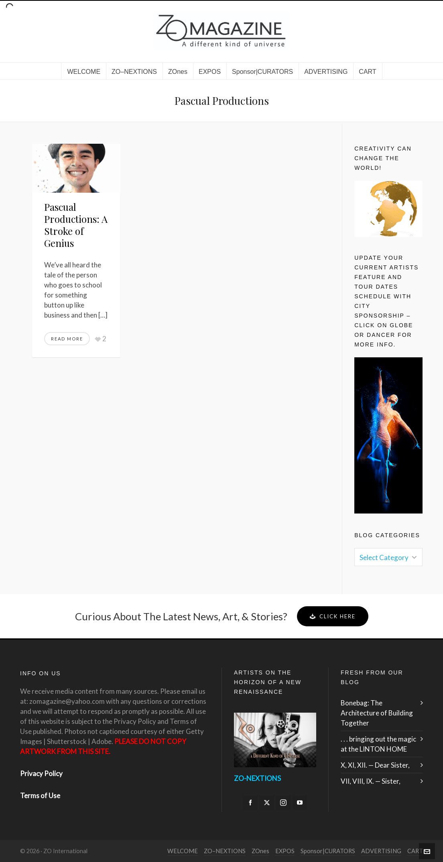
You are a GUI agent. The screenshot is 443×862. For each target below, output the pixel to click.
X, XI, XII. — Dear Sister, (375, 765)
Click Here (333, 616)
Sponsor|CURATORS (328, 851)
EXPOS (285, 851)
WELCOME (182, 851)
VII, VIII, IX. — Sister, (370, 781)
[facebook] (250, 802)
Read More (67, 338)
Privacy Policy (41, 773)
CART (415, 851)
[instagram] (283, 802)
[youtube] (300, 802)
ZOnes (260, 851)
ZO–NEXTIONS (225, 851)
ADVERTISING (381, 851)
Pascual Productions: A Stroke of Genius (76, 224)
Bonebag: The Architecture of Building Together (377, 713)
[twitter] (267, 802)
